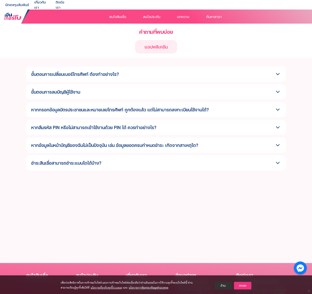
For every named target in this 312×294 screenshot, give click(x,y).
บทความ (183, 16)
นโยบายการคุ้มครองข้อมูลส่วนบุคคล (148, 287)
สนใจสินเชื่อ (117, 16)
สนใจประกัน (151, 16)
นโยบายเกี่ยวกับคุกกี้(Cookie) (106, 287)
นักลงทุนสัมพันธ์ (17, 4)
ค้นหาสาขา (214, 16)
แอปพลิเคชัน (156, 47)
